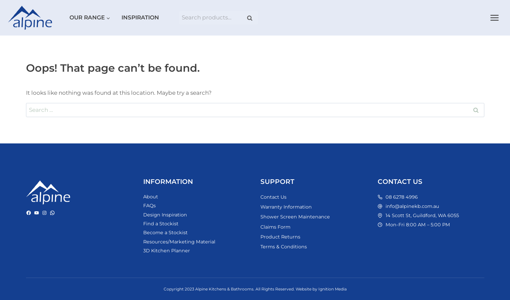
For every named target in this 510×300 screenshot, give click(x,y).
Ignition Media (332, 289)
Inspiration (140, 17)
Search (252, 18)
